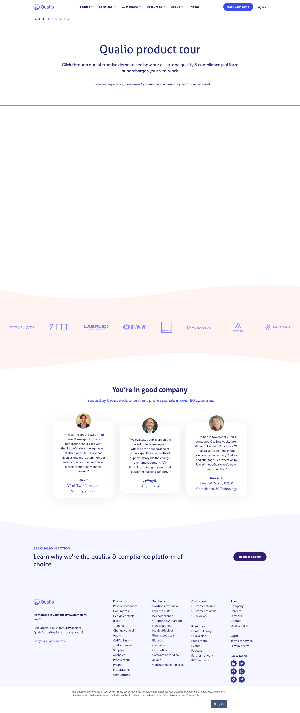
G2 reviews (199, 616)
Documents (121, 611)
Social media (239, 656)
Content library (201, 631)
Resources (155, 7)
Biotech (157, 640)
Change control (123, 630)
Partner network (202, 655)
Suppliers (119, 650)
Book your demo (238, 7)
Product (84, 7)
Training (118, 626)
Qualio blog (198, 636)
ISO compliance (162, 616)
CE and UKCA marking (167, 621)
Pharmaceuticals (163, 635)
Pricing (194, 7)
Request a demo (250, 556)
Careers (236, 611)
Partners (236, 616)
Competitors (121, 674)
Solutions (106, 7)
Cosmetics (159, 650)
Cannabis (158, 645)
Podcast (196, 650)
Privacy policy (240, 646)
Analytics (119, 655)
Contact (236, 621)
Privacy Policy (193, 695)
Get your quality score (48, 641)
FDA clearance (161, 626)
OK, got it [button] (219, 704)
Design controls (123, 616)
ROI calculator (200, 660)
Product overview (125, 606)
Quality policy (240, 626)
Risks (116, 621)
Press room (199, 641)
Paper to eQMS (162, 611)
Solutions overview (165, 606)
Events (196, 646)
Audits (117, 635)
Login (260, 7)
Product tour (121, 660)
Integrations (121, 669)
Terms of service (242, 641)
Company (237, 606)
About (175, 7)
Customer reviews (203, 611)
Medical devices (163, 630)
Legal (234, 636)
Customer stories (203, 606)
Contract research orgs (168, 665)
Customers (130, 7)
